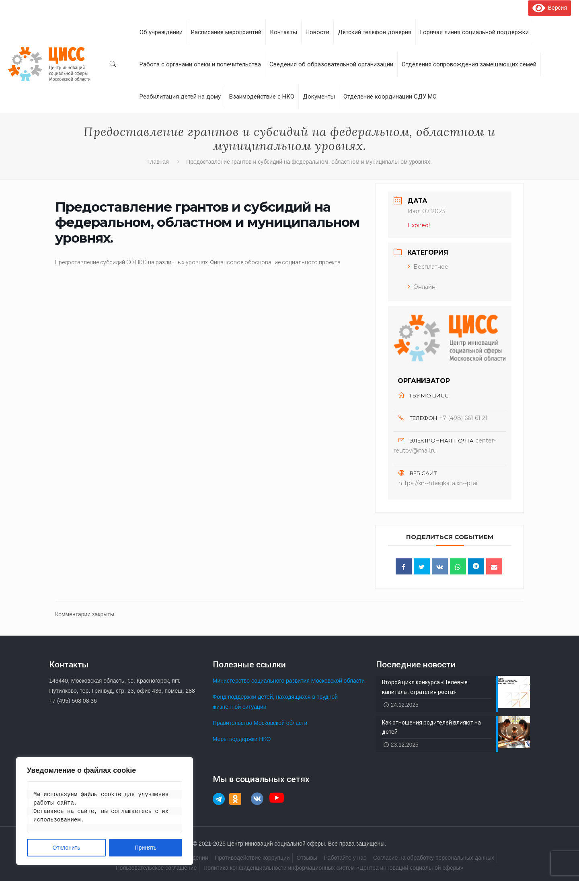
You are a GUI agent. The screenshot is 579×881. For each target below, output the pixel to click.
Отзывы (307, 857)
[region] (104, 811)
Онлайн (421, 286)
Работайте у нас (345, 857)
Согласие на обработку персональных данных (433, 857)
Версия (549, 7)
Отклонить (66, 847)
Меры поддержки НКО (242, 739)
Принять (146, 847)
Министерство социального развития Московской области (289, 680)
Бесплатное (428, 266)
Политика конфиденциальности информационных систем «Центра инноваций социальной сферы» (333, 868)
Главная (157, 161)
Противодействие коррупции (252, 857)
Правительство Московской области (260, 723)
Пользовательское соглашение (156, 868)
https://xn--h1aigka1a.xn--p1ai (437, 483)
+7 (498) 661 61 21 (463, 418)
